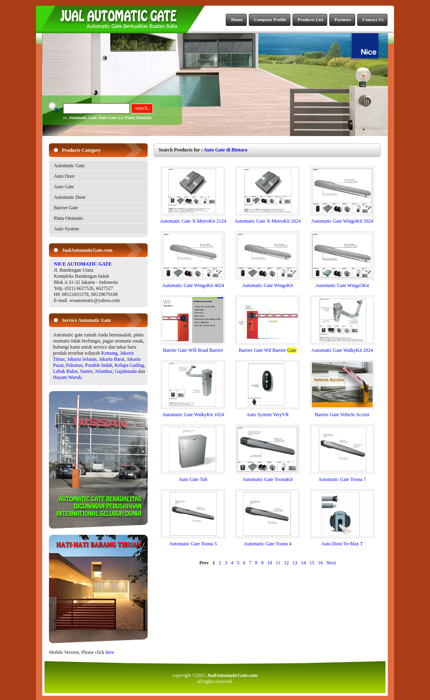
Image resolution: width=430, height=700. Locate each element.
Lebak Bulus (65, 371)
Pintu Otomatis (138, 117)
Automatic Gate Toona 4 (267, 541)
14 (303, 563)
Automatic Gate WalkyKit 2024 (342, 348)
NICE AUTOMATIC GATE (83, 264)
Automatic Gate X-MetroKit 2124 (193, 219)
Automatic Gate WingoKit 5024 (342, 219)
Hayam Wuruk (67, 377)
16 (320, 563)
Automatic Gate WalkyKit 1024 (193, 412)
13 (294, 563)
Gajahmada (126, 371)
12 (286, 563)
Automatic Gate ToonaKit (267, 477)
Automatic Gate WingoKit (267, 283)
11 (277, 563)
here (110, 652)
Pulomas (74, 365)
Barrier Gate (66, 208)
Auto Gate (108, 117)
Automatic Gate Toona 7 (342, 477)
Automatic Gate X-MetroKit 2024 (268, 219)
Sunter (86, 371)
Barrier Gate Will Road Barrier (193, 348)
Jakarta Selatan (81, 359)
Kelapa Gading (129, 365)
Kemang (109, 353)
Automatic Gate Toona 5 (193, 541)
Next (331, 563)
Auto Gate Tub (193, 477)
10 (269, 563)
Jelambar (103, 371)
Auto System (66, 229)
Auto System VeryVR (267, 412)
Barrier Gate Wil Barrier (267, 348)
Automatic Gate (82, 117)
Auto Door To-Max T (342, 541)
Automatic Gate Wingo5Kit (342, 283)
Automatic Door (69, 197)
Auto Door (64, 176)
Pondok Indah (98, 365)
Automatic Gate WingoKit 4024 (193, 283)
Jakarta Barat (111, 359)
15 (311, 563)
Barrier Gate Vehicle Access (342, 412)
